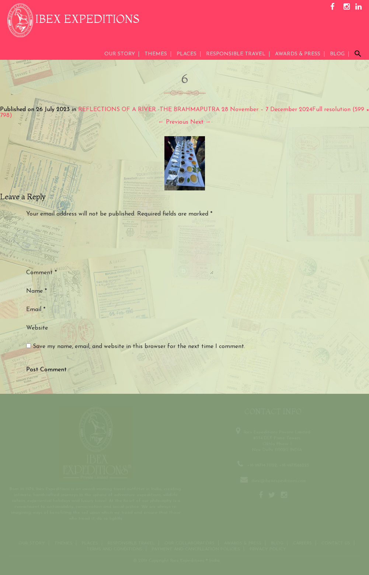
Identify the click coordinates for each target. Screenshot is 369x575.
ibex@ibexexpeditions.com (278, 480)
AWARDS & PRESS (297, 54)
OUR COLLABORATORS (189, 542)
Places (186, 54)
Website (37, 328)
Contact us (335, 542)
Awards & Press (242, 542)
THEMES (156, 54)
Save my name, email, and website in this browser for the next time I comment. (139, 347)
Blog (337, 54)
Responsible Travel (235, 54)
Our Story (119, 54)
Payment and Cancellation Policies (196, 548)
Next (200, 122)
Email (35, 310)
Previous (173, 122)
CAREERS (302, 542)
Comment (41, 273)
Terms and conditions (114, 548)
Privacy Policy (268, 548)
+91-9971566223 (294, 464)
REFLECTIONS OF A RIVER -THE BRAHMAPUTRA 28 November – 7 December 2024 (195, 110)
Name (36, 291)
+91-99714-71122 (262, 464)
